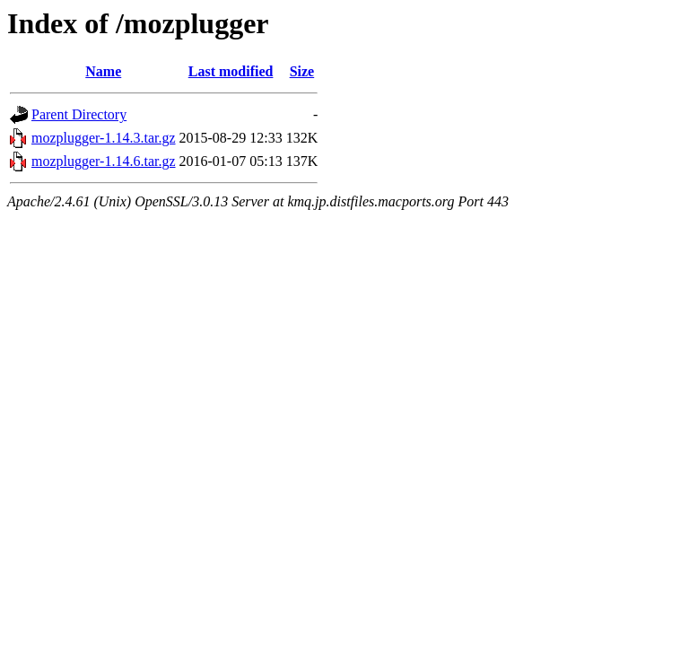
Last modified (231, 71)
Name (103, 71)
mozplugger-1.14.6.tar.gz (103, 161)
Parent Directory (78, 114)
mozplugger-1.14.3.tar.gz (103, 137)
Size (302, 71)
